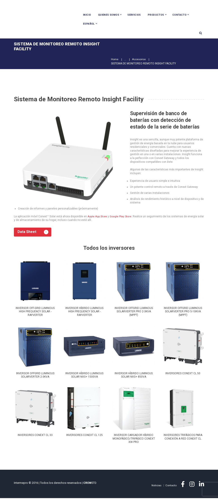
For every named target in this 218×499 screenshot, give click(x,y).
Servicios (134, 14)
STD (89, 483)
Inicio (87, 14)
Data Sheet (27, 233)
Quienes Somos (108, 14)
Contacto (179, 14)
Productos (156, 14)
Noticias (156, 486)
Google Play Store (120, 217)
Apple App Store (97, 217)
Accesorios (139, 60)
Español (89, 23)
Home (114, 60)
